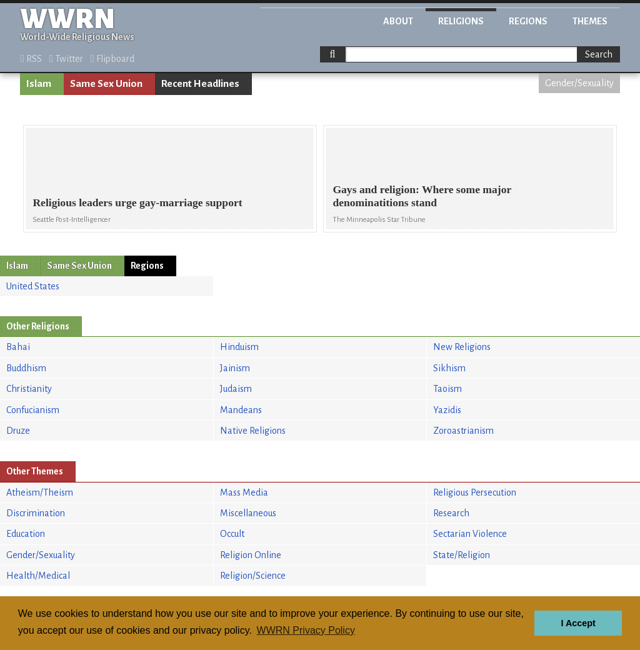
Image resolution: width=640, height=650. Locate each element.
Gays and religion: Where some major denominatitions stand (421, 196)
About (398, 21)
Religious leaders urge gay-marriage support (137, 202)
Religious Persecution (474, 493)
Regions (528, 21)
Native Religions (253, 431)
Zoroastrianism (463, 431)
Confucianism (32, 410)
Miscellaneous (248, 513)
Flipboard (112, 59)
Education (25, 534)
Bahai (18, 347)
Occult (232, 534)
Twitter (66, 59)
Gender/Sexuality (579, 83)
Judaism (236, 389)
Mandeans (241, 410)
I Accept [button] (578, 623)
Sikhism (449, 368)
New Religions (462, 347)
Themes (590, 21)
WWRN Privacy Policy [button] (306, 630)
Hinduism (239, 347)
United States (32, 286)
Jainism (235, 368)
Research (451, 513)
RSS (31, 59)
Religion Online (250, 555)
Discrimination (35, 513)
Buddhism (26, 368)
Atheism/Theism (39, 493)
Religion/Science (253, 576)
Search (598, 54)
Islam (38, 83)
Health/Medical (38, 576)
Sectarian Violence (470, 534)
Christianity (29, 389)
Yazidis (447, 410)
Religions (461, 21)
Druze (18, 431)
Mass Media (244, 493)
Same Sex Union (106, 83)
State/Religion (461, 555)
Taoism (447, 389)
